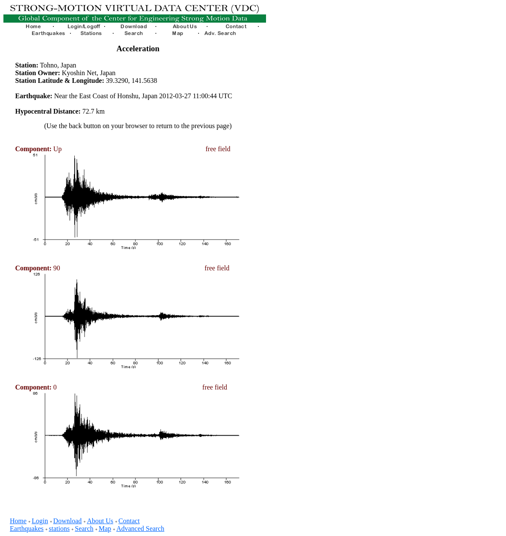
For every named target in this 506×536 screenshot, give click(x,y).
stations (59, 528)
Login (40, 520)
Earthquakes (27, 528)
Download (67, 520)
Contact (129, 520)
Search (84, 528)
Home (18, 520)
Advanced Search (140, 528)
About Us (100, 520)
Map (105, 528)
